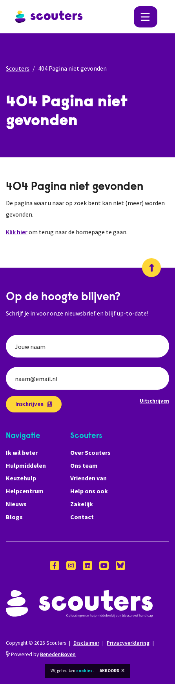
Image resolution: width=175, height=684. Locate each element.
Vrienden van (88, 478)
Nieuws (16, 504)
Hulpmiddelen (26, 465)
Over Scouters (90, 452)
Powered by (41, 654)
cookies (84, 670)
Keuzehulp (21, 478)
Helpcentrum (25, 491)
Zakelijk (81, 504)
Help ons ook (89, 491)
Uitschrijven (154, 401)
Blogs (14, 517)
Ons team (84, 465)
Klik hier (16, 232)
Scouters (17, 68)
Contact (82, 517)
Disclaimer (86, 643)
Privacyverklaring (128, 643)
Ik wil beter (22, 452)
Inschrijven (33, 403)
